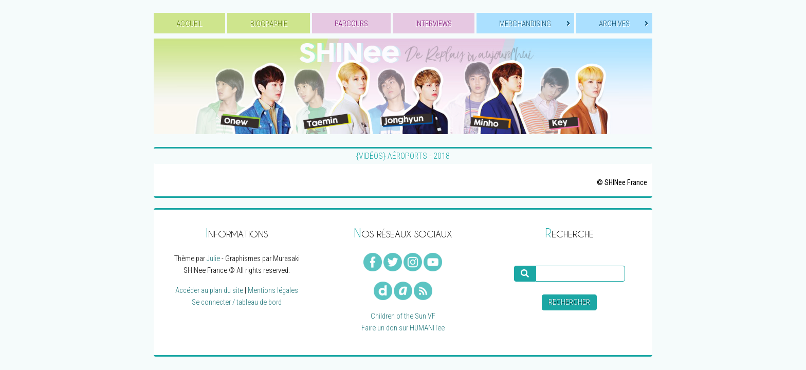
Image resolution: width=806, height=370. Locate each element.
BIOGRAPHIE (268, 24)
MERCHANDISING (534, 24)
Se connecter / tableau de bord (237, 302)
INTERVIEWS (433, 24)
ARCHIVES (623, 24)
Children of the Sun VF (403, 316)
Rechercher (569, 302)
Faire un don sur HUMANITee (403, 328)
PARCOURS (351, 24)
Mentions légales (273, 290)
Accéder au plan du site (209, 290)
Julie (213, 258)
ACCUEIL (189, 24)
